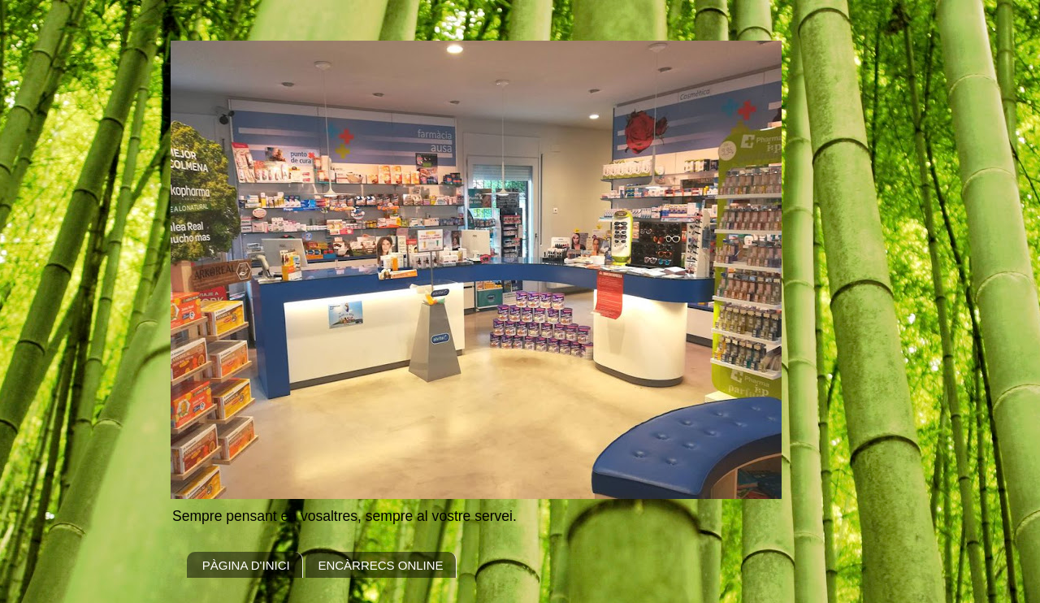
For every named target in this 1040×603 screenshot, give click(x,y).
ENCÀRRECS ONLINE (380, 565)
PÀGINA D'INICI (246, 565)
